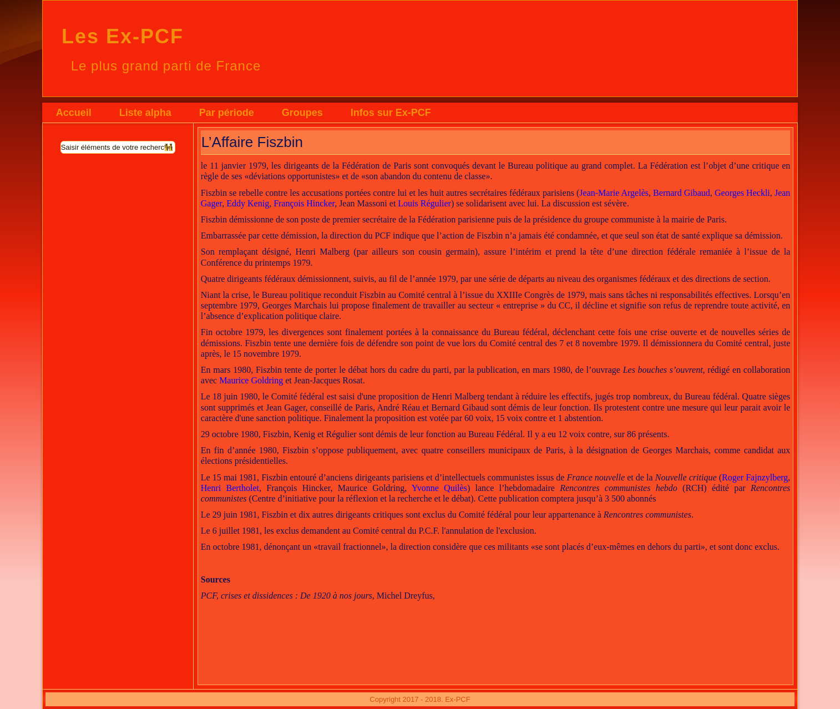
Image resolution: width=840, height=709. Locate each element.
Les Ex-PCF (123, 36)
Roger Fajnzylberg (755, 477)
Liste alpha (145, 112)
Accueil (74, 112)
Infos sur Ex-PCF (391, 112)
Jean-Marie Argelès (614, 192)
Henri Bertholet (230, 488)
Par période (226, 112)
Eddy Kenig (247, 203)
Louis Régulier (424, 203)
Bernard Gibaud (681, 192)
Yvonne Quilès (439, 488)
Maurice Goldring (251, 380)
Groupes (302, 112)
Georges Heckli (742, 192)
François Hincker (304, 203)
